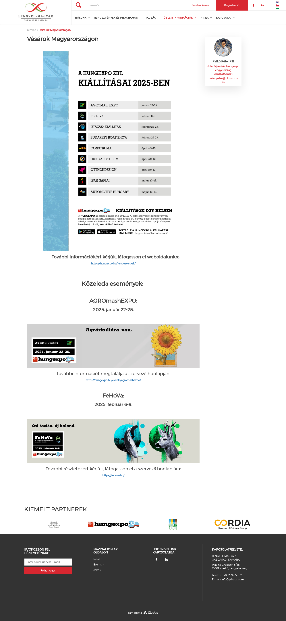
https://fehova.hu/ (113, 475)
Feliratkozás (48, 570)
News (96, 559)
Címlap (31, 30)
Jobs (96, 570)
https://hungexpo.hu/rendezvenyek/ (113, 263)
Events (97, 564)
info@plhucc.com (232, 579)
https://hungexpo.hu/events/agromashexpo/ (113, 380)
